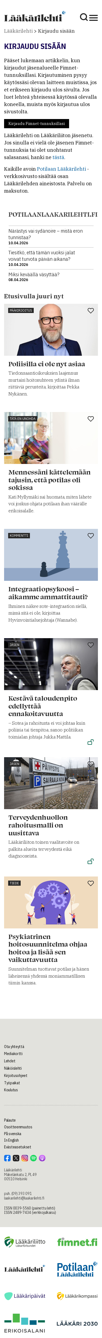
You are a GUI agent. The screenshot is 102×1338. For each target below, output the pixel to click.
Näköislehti (13, 1068)
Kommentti (19, 535)
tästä (58, 157)
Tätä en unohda (23, 418)
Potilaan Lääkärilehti (61, 169)
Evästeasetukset (17, 1147)
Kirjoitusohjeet (15, 1075)
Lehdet (9, 1061)
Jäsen (14, 644)
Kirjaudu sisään (56, 31)
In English (11, 1140)
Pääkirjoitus (21, 310)
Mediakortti (13, 1053)
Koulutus (11, 1089)
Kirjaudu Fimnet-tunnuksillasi (36, 123)
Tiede (14, 883)
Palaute (10, 1120)
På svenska (12, 1133)
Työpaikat (12, 1082)
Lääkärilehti (18, 31)
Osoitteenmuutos (18, 1127)
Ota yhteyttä (14, 1046)
